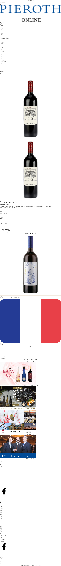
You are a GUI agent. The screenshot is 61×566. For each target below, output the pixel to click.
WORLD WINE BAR (2, 71)
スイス (0, 522)
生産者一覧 (1, 514)
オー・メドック (1, 217)
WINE (0, 24)
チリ (0, 524)
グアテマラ (1, 530)
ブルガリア (1, 528)
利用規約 (1, 537)
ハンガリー (1, 525)
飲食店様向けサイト (3, 541)
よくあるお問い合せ (3, 539)
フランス (2, 214)
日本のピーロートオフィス (3, 535)
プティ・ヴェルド (2, 224)
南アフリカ (1, 527)
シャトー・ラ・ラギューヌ (4, 213)
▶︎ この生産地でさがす (2, 358)
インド (0, 520)
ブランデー (1, 510)
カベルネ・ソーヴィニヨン (4, 223)
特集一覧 (1, 534)
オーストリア (1, 521)
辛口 (2, 225)
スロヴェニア (1, 523)
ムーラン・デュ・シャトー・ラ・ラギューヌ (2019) (9, 297)
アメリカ (1, 518)
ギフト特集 (1, 532)
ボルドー (3, 232)
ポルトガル (1, 526)
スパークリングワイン (2, 508)
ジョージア (1, 529)
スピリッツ (1, 512)
